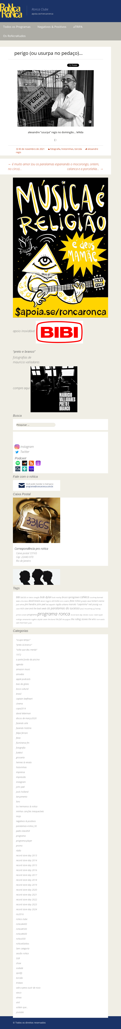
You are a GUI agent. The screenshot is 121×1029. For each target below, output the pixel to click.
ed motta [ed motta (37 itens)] (55, 601)
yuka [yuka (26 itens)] (30, 623)
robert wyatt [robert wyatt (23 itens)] (98, 615)
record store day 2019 (26, 884)
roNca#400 (21, 923)
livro (18, 801)
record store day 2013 (26, 855)
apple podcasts (23, 679)
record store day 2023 (26, 904)
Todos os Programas (17, 27)
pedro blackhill (23, 830)
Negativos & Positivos (51, 27)
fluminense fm (22, 742)
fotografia (55, 148)
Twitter (21, 452)
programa (21, 835)
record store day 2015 (26, 865)
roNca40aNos (22, 943)
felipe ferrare (22, 732)
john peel (20, 786)
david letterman (23, 713)
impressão (21, 777)
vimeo (19, 997)
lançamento (21, 796)
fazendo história (23, 728)
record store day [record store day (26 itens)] (76, 615)
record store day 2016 (26, 870)
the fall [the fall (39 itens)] (59, 619)
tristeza (19, 982)
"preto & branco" (24, 644)
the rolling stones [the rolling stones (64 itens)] (79, 619)
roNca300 (21, 938)
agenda (19, 664)
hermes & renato (24, 762)
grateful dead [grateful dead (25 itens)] (86, 601)
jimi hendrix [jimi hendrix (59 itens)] (30, 604)
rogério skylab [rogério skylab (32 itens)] (37, 619)
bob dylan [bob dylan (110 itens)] (46, 597)
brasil (18, 693)
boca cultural (22, 688)
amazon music (23, 669)
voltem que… (22, 1007)
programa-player (24, 840)
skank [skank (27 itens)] (45, 619)
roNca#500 (21, 928)
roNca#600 (21, 933)
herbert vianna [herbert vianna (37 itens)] (98, 601)
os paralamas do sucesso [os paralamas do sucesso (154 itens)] (63, 608)
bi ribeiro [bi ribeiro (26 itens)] (30, 597)
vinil (18, 1002)
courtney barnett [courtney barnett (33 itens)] (96, 597)
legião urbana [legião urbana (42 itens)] (62, 604)
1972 (18, 654)
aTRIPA (77, 27)
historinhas (67, 148)
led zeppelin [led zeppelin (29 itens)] (50, 604)
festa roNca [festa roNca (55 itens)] (75, 600)
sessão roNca (22, 953)
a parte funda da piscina (28, 659)
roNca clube (21, 919)
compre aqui (21, 388)
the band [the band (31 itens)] (51, 619)
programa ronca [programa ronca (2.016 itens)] (53, 614)
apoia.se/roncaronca (42, 13)
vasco (18, 992)
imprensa (20, 772)
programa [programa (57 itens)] (32, 614)
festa (18, 737)
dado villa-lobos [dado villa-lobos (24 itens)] (22, 601)
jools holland (22, 791)
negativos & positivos (26, 821)
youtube (20, 1012)
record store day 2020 (26, 889)
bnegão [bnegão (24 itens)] (37, 597)
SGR (18, 958)
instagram (21, 781)
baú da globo (22, 683)
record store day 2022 (26, 899)
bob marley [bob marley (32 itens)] (56, 597)
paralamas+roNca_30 (26, 826)
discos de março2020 (26, 718)
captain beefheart (24, 698)
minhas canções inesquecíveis (30, 811)
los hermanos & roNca (26, 806)
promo (19, 845)
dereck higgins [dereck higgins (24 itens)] (45, 601)
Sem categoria (22, 948)
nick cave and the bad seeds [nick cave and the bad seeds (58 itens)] (33, 608)
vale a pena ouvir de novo (28, 987)
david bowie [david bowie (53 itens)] (34, 600)
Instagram (24, 446)
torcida (78, 148)
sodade (19, 968)
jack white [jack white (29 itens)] (20, 604)
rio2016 (20, 914)
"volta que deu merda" (26, 649)
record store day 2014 (26, 860)
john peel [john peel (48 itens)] (41, 604)
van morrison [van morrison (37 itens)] (22, 622)
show (18, 963)
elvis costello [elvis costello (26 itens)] (64, 601)
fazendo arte (22, 723)
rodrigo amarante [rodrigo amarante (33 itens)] (23, 619)
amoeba (20, 674)
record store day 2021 (26, 894)
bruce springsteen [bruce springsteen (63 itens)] (71, 597)
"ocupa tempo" (23, 639)
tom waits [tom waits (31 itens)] (101, 619)
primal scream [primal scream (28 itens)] (21, 615)
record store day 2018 (26, 879)
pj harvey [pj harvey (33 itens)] (97, 608)
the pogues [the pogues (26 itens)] (66, 619)
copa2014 (21, 708)
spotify (19, 972)
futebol (19, 752)
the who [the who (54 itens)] (92, 619)
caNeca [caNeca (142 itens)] (84, 597)
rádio (18, 850)
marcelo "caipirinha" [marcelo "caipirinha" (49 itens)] (78, 604)
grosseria (20, 757)
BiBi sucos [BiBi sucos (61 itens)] (21, 597)
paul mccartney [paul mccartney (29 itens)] (86, 608)
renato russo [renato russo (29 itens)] (88, 615)
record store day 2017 (26, 875)
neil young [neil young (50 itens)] (93, 604)
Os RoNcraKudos (14, 36)
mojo (18, 816)
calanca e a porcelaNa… (85, 169)
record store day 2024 (26, 909)
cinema (19, 703)
